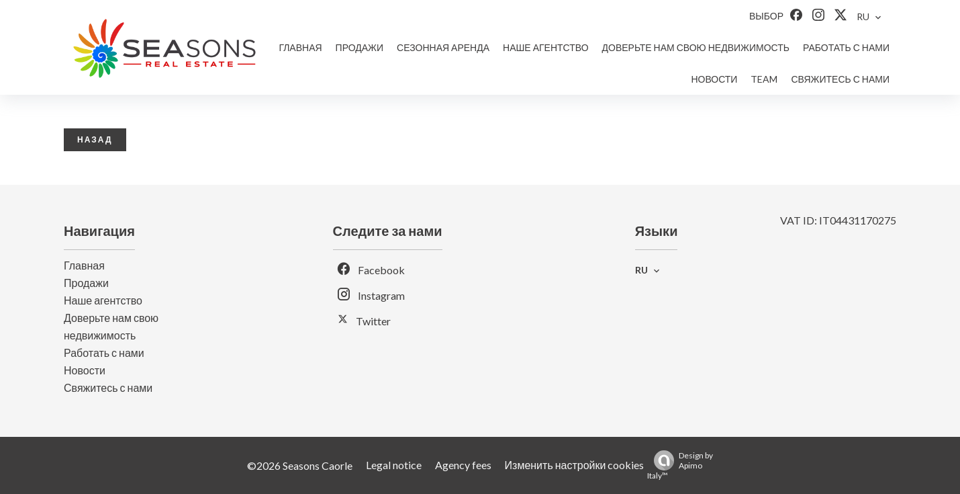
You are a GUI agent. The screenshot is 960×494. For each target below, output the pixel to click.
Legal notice (394, 464)
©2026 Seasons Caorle (299, 465)
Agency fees (463, 464)
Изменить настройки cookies (574, 464)
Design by (680, 465)
